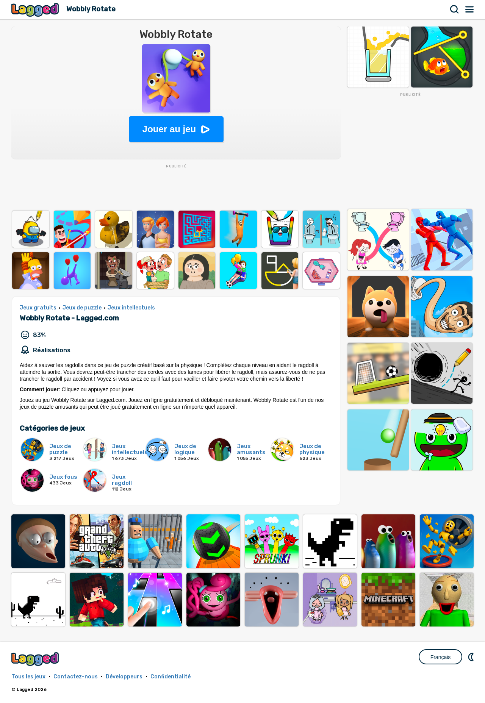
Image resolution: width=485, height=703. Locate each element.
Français (440, 657)
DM (471, 656)
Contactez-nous (75, 676)
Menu (469, 9)
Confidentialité (170, 676)
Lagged (36, 9)
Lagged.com (36, 659)
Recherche (454, 9)
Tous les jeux (28, 676)
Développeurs (124, 676)
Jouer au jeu (169, 129)
